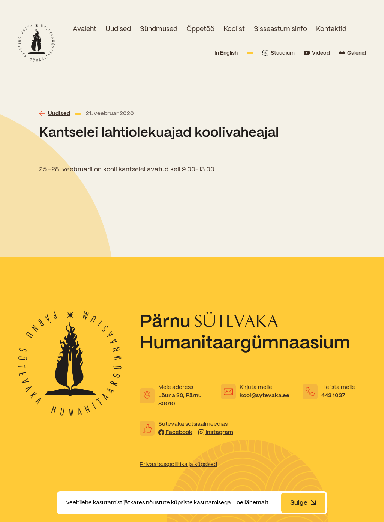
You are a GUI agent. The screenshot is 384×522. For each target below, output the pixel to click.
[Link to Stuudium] (278, 53)
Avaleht (84, 28)
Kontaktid (331, 28)
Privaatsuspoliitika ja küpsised (178, 464)
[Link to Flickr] (352, 53)
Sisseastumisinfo (280, 28)
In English (226, 53)
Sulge (303, 502)
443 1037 (333, 395)
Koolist (234, 28)
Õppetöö (200, 28)
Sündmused (158, 28)
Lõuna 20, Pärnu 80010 (180, 399)
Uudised (118, 28)
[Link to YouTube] (317, 53)
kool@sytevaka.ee (265, 395)
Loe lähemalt (250, 502)
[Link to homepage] (36, 43)
